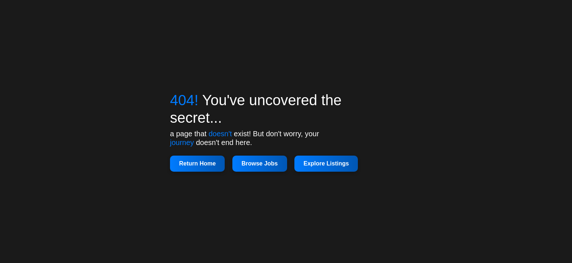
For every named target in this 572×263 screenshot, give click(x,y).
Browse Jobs (259, 163)
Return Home (197, 163)
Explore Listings (326, 163)
